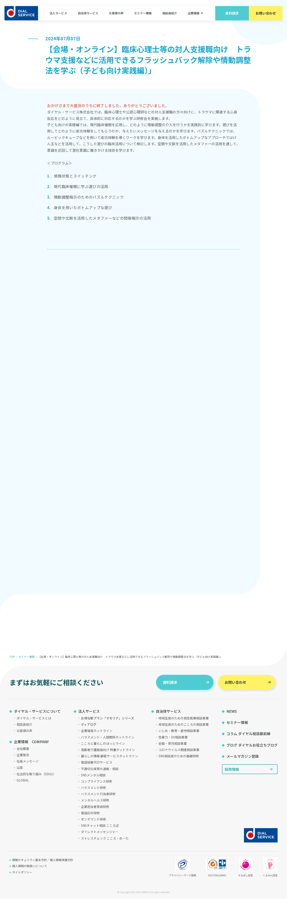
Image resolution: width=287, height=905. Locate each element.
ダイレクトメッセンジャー (99, 838)
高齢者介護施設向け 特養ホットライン (108, 756)
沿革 (20, 774)
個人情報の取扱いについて (29, 872)
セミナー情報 (143, 13)
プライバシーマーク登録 (182, 873)
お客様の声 (116, 13)
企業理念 (23, 761)
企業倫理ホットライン (96, 737)
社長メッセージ (28, 767)
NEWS (231, 717)
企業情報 (193, 13)
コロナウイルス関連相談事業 (179, 756)
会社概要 (23, 755)
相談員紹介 (169, 13)
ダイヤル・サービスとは (34, 724)
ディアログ (88, 731)
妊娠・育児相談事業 (173, 750)
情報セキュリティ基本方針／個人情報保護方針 (42, 866)
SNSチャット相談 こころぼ (100, 832)
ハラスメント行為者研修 (98, 800)
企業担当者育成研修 (95, 813)
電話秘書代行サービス (96, 768)
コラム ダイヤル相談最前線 (248, 740)
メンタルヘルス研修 (95, 806)
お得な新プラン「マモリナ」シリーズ (107, 724)
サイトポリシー (22, 879)
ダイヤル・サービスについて (37, 717)
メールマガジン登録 (242, 762)
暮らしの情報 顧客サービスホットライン (109, 762)
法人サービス (58, 13)
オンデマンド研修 (93, 825)
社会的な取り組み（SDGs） (36, 780)
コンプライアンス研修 (96, 788)
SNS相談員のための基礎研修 (179, 762)
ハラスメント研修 (93, 794)
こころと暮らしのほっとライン (103, 750)
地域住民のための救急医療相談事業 (184, 724)
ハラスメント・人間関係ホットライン (107, 743)
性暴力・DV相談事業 (173, 743)
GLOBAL (23, 786)
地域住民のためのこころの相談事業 (184, 731)
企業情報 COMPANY (31, 748)
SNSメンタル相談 (93, 781)
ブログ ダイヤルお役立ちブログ (252, 751)
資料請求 (232, 13)
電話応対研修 (90, 819)
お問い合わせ (266, 13)
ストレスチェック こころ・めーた (105, 844)
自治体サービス (88, 13)
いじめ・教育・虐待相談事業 (179, 737)
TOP (12, 663)
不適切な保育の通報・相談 (100, 775)
